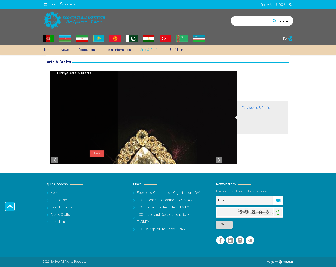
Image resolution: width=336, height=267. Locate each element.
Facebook (220, 240)
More (96, 153)
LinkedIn (230, 240)
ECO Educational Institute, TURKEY (163, 207)
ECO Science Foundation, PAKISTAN (164, 200)
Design (269, 262)
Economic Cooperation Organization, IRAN (169, 193)
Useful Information (64, 207)
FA (285, 39)
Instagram (240, 240)
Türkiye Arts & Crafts (256, 108)
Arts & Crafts (60, 214)
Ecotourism (59, 200)
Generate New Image (278, 212)
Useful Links (59, 222)
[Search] (251, 20)
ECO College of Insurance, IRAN (161, 229)
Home (55, 193)
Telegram (250, 240)
